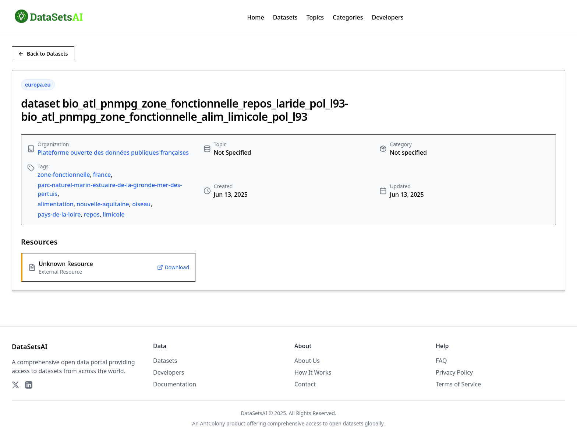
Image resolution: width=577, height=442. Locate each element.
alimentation (56, 204)
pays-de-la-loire (59, 214)
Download (173, 267)
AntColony (212, 423)
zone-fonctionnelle (64, 175)
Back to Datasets (43, 53)
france (102, 175)
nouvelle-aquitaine (103, 204)
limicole (113, 214)
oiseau (141, 204)
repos (92, 214)
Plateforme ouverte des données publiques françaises (113, 152)
